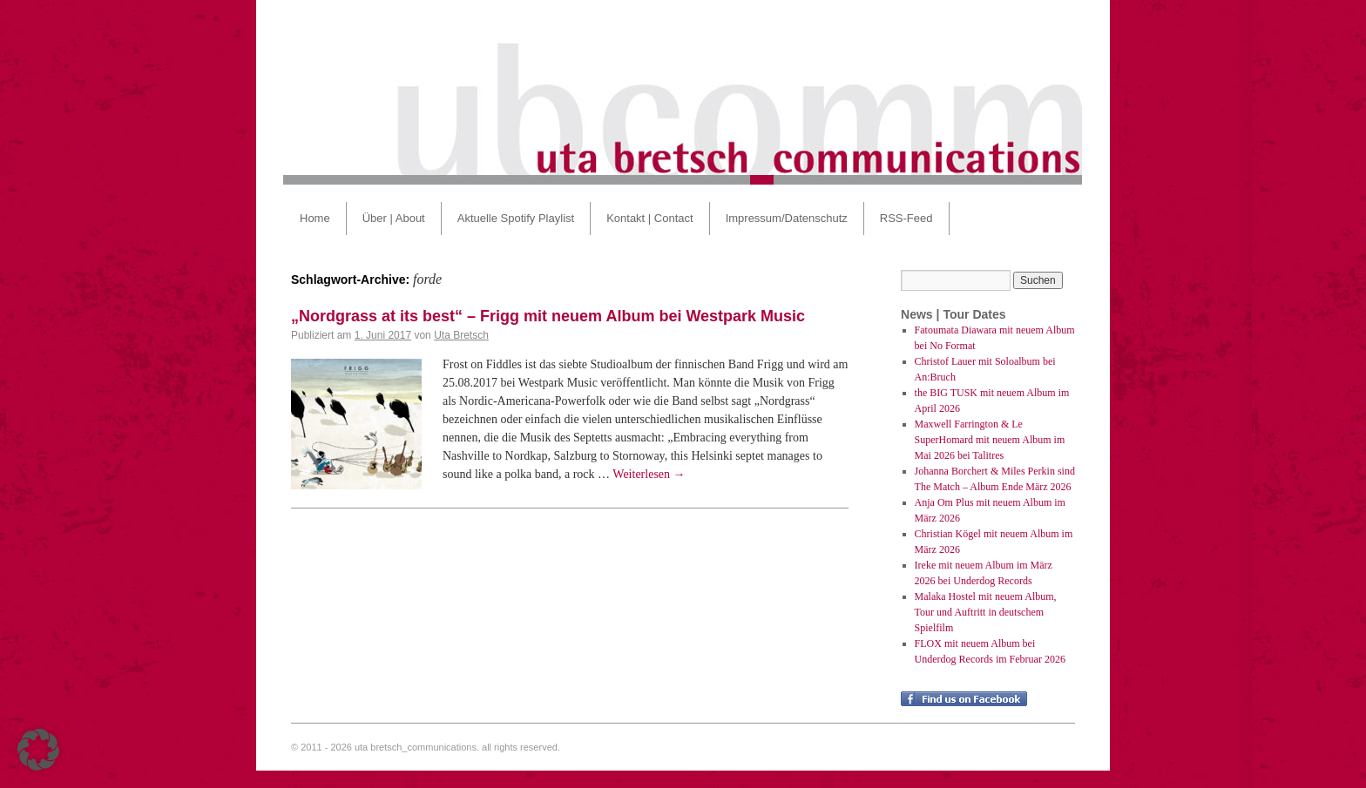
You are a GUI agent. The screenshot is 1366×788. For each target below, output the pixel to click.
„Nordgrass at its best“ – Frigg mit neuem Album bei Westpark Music (548, 316)
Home (315, 218)
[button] (38, 749)
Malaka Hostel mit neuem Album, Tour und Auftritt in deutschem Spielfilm (986, 612)
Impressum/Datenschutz (787, 218)
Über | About (393, 218)
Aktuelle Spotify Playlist (515, 218)
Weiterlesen (648, 474)
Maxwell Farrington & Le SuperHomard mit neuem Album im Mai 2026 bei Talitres (990, 439)
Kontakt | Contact (649, 218)
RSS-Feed (906, 218)
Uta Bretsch (461, 335)
